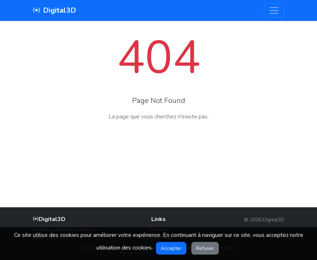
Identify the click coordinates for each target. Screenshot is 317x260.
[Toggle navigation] (274, 10)
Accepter (171, 248)
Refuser (205, 248)
